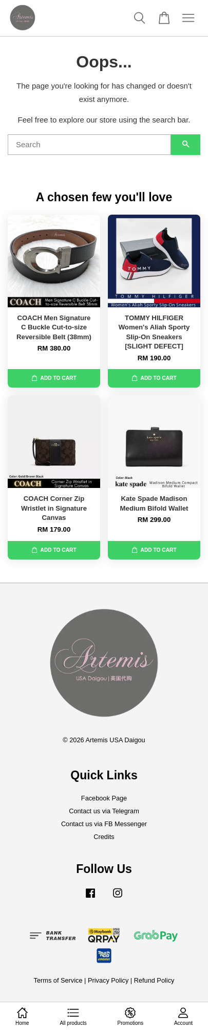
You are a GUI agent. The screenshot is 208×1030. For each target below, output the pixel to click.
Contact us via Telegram (104, 811)
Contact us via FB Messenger (104, 824)
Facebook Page (104, 798)
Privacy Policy (108, 980)
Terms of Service (58, 980)
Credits (103, 837)
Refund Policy (154, 980)
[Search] (89, 144)
